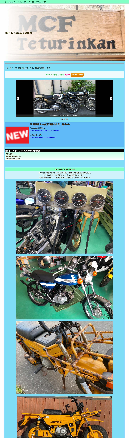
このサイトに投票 (77, 75)
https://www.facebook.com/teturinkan (45, 130)
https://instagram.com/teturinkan (43, 137)
